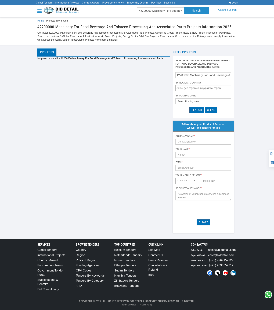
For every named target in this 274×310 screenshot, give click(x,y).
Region (80, 255)
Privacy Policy (146, 304)
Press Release (158, 260)
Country (81, 250)
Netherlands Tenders (128, 255)
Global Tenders (44, 2)
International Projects (67, 2)
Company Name (185, 136)
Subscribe (169, 2)
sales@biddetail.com (222, 250)
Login (233, 2)
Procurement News (113, 2)
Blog (151, 274)
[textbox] (204, 88)
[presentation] (202, 210)
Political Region (86, 260)
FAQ (79, 285)
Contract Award (90, 2)
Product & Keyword (188, 188)
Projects (47, 52)
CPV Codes (83, 270)
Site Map (154, 250)
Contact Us (155, 255)
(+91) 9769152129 (221, 260)
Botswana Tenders (126, 285)
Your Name (182, 149)
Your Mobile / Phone (188, 175)
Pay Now (156, 2)
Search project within (202, 63)
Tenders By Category (90, 280)
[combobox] (203, 88)
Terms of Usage (129, 304)
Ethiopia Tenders (125, 265)
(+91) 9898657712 (221, 265)
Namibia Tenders (125, 275)
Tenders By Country (137, 2)
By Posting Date (185, 95)
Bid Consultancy (48, 289)
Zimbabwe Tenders (126, 280)
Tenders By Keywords (90, 275)
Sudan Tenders (124, 270)
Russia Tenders (124, 260)
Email (179, 162)
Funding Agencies (87, 265)
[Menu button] (40, 11)
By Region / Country (188, 82)
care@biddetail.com (221, 255)
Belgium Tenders (125, 250)
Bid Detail (188, 301)
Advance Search (227, 9)
